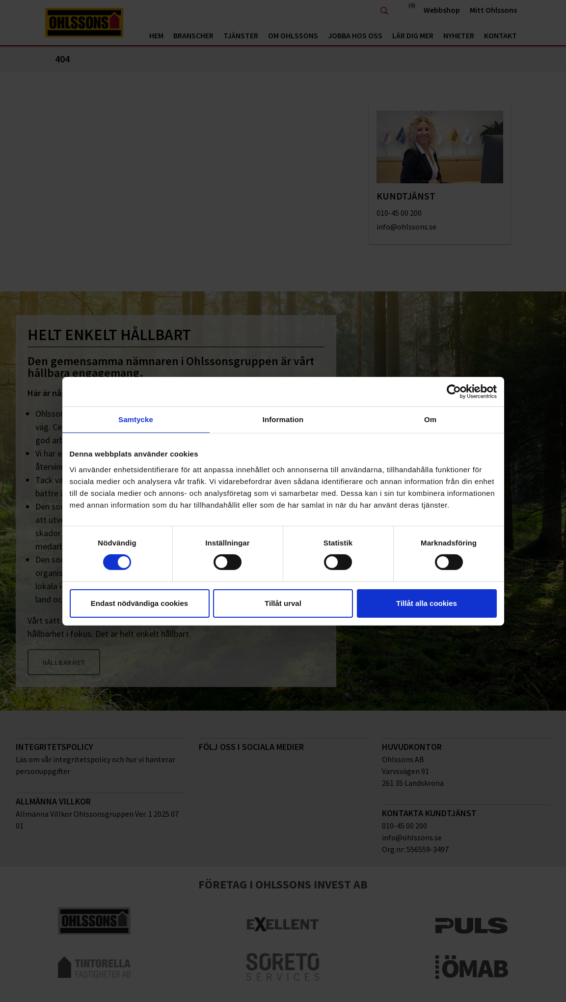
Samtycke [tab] (135, 419)
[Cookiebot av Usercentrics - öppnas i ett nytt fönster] (454, 391)
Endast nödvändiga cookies (139, 603)
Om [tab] (430, 419)
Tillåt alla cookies (426, 603)
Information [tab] (283, 419)
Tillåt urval (283, 603)
